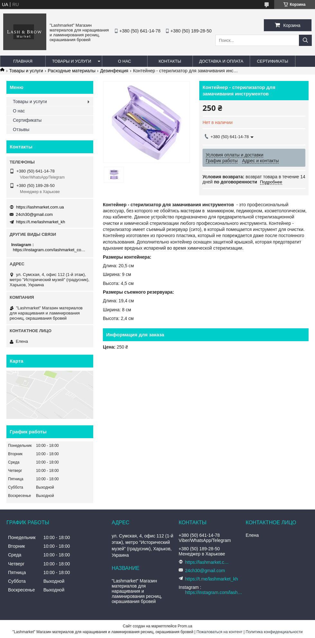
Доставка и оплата (221, 61)
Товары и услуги (71, 61)
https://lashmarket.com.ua (40, 207)
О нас (124, 61)
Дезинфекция (114, 70)
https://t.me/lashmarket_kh (40, 221)
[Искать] (305, 40)
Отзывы (21, 129)
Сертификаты (272, 61)
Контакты (169, 61)
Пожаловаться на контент (219, 632)
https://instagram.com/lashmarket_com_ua (50, 249)
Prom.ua (185, 626)
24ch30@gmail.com (34, 214)
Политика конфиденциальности (274, 632)
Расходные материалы (71, 70)
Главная (22, 61)
